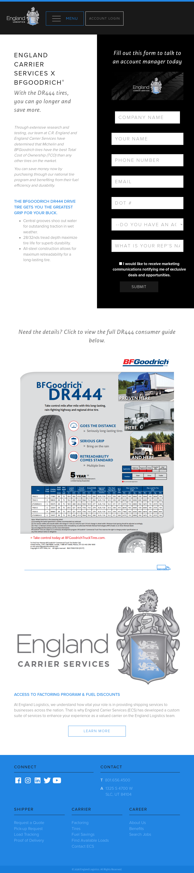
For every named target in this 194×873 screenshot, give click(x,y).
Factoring (80, 822)
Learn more (97, 731)
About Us (137, 822)
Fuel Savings (83, 834)
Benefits (136, 828)
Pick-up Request (28, 828)
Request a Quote (29, 822)
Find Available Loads (90, 840)
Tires (76, 828)
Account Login (104, 18)
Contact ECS (83, 846)
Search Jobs (140, 834)
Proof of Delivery (29, 840)
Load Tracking (26, 834)
